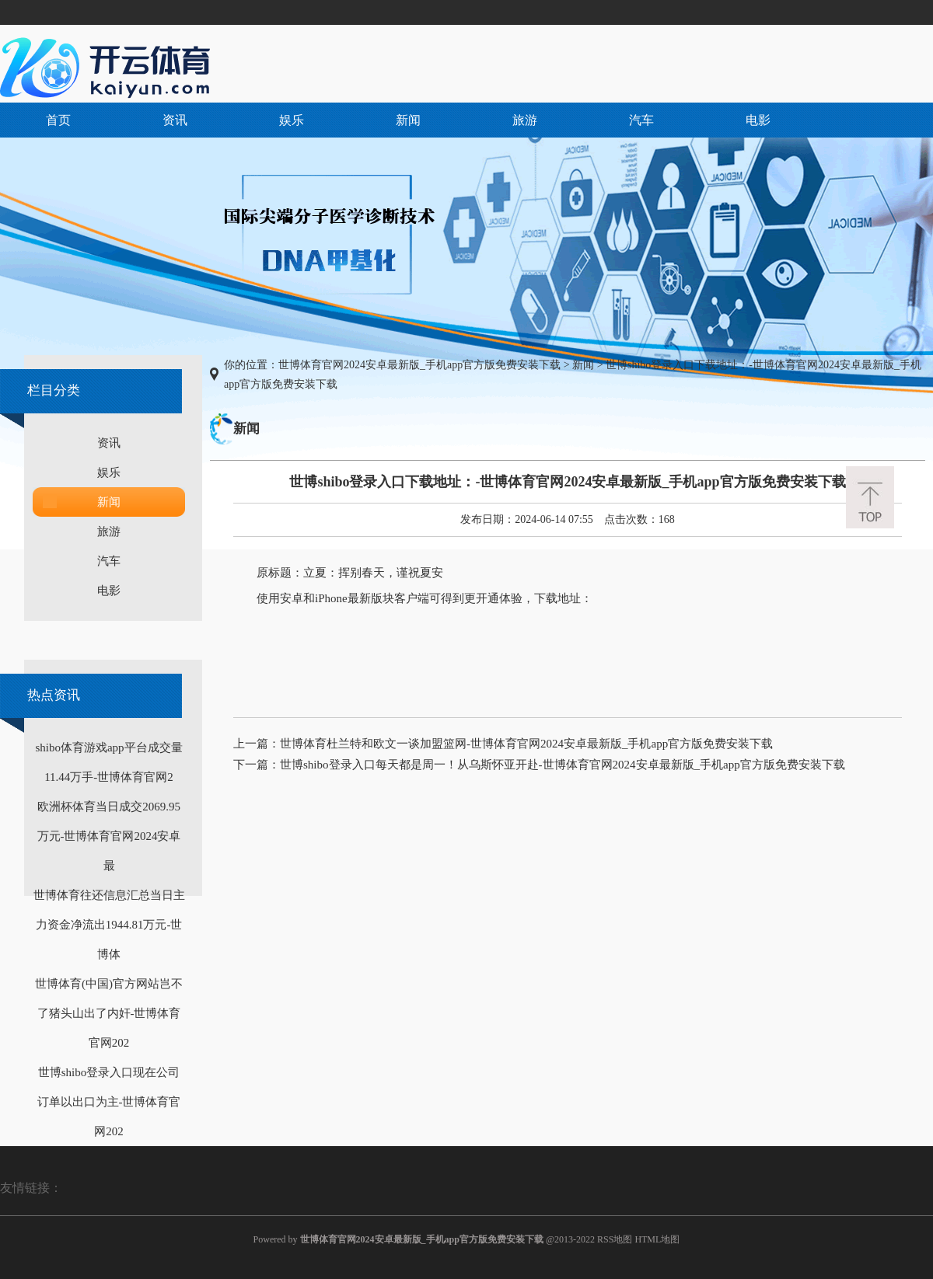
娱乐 (291, 120)
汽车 (641, 120)
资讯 (174, 120)
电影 (758, 120)
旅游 (524, 120)
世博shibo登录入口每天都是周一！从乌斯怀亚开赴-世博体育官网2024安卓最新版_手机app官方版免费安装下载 (562, 764)
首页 (58, 120)
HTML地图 (657, 1239)
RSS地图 (614, 1239)
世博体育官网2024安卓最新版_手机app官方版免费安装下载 (419, 365)
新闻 (408, 120)
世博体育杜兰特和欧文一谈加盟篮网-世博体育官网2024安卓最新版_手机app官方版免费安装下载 (526, 743)
